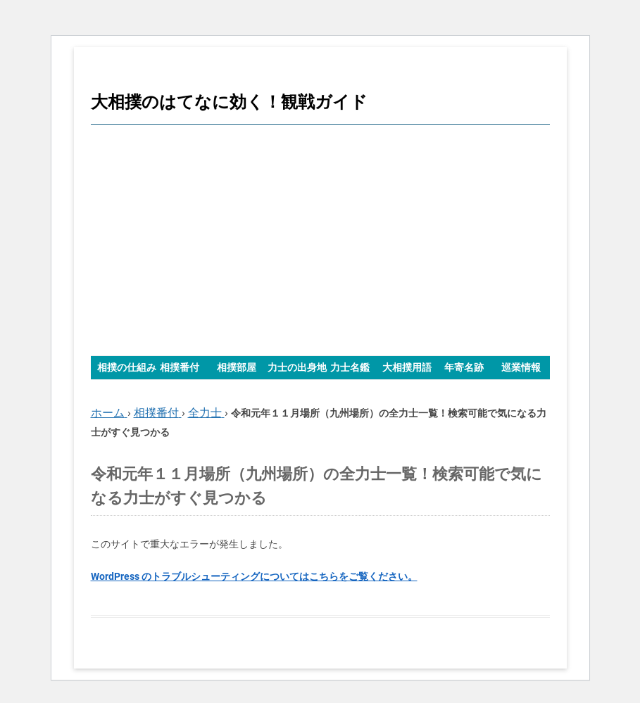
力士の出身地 (297, 367)
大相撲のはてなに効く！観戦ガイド (229, 102)
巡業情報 (521, 367)
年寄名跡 (464, 367)
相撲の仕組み (126, 367)
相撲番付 (179, 367)
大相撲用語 (407, 367)
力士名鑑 (350, 367)
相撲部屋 (236, 367)
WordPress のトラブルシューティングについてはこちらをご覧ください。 (254, 576)
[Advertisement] (320, 239)
